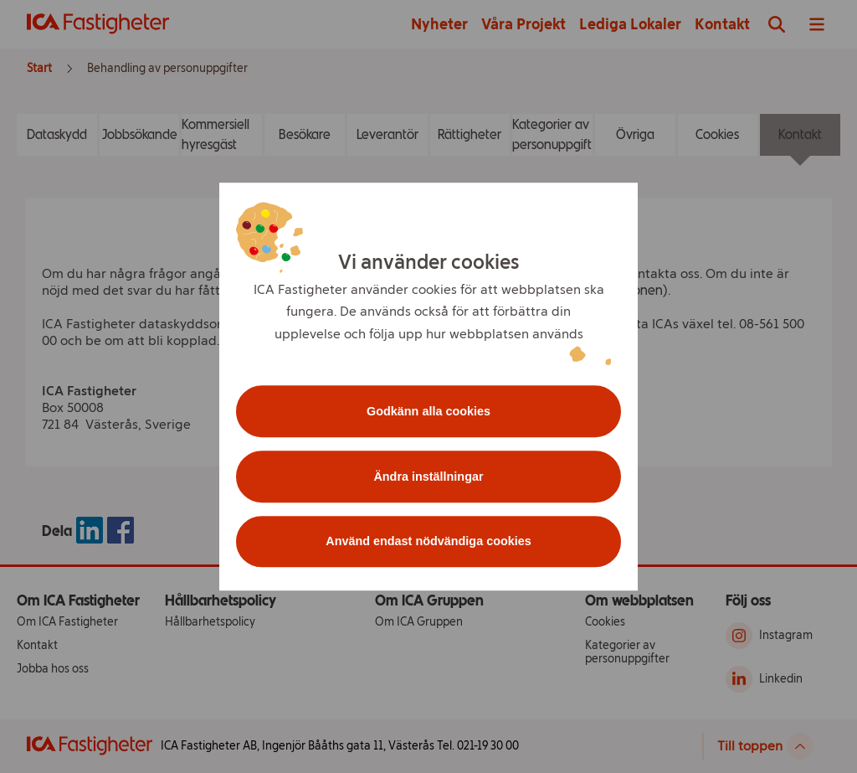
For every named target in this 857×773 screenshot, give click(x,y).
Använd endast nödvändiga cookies (428, 542)
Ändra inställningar (428, 476)
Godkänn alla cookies (428, 411)
